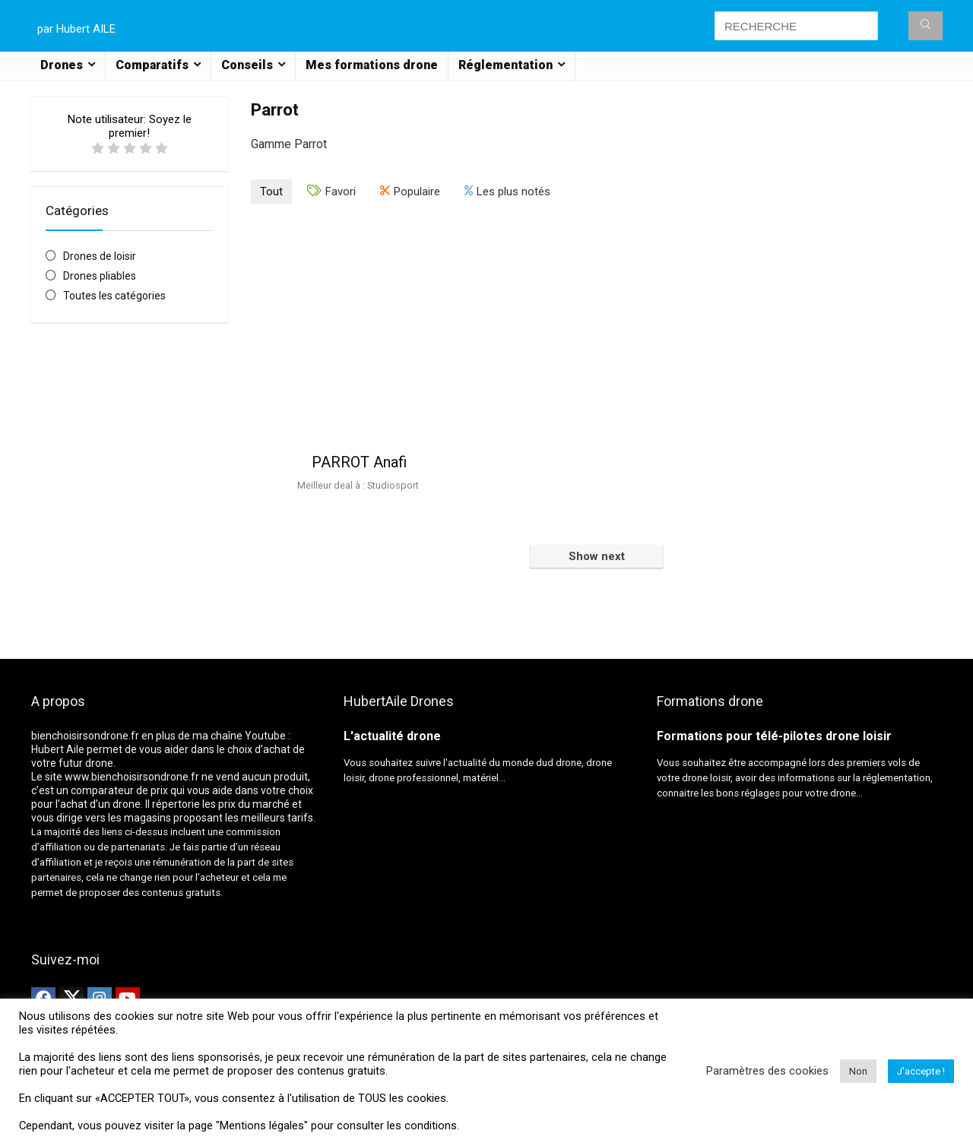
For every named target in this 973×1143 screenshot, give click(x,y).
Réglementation (505, 65)
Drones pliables (99, 276)
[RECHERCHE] (925, 25)
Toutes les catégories (114, 296)
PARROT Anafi (359, 462)
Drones (61, 65)
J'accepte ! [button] (921, 1071)
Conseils (247, 65)
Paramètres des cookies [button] (767, 1071)
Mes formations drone (372, 65)
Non (858, 1071)
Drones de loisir (99, 256)
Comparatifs (152, 65)
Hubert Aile (57, 749)
